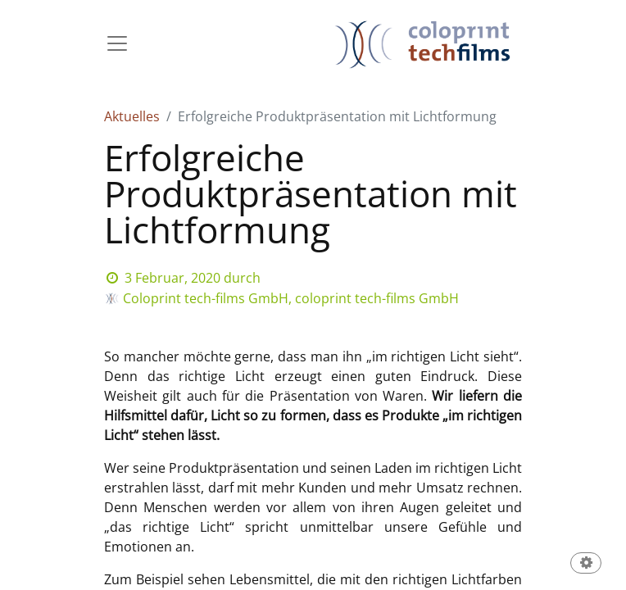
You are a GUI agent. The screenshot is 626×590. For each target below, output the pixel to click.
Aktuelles (132, 116)
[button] (586, 564)
